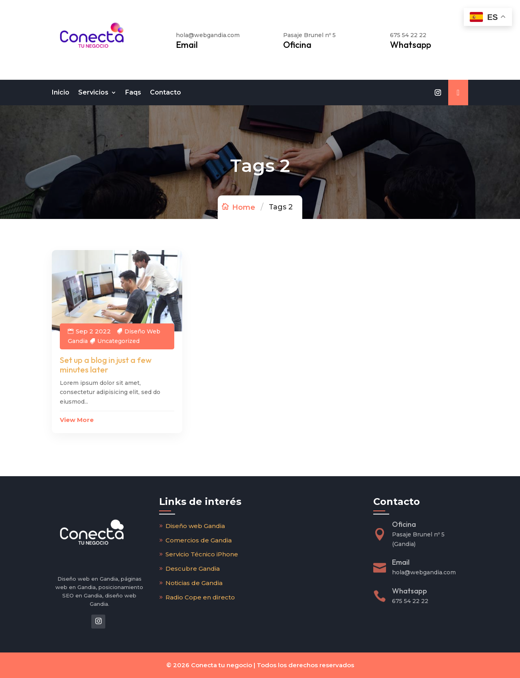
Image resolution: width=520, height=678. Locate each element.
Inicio (60, 92)
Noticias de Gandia (194, 583)
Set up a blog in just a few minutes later (106, 364)
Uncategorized (118, 341)
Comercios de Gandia (198, 540)
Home (243, 207)
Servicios (93, 92)
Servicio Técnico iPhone (201, 554)
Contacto (165, 92)
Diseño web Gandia (195, 526)
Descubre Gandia (192, 568)
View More (77, 420)
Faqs (133, 92)
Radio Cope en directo (200, 597)
